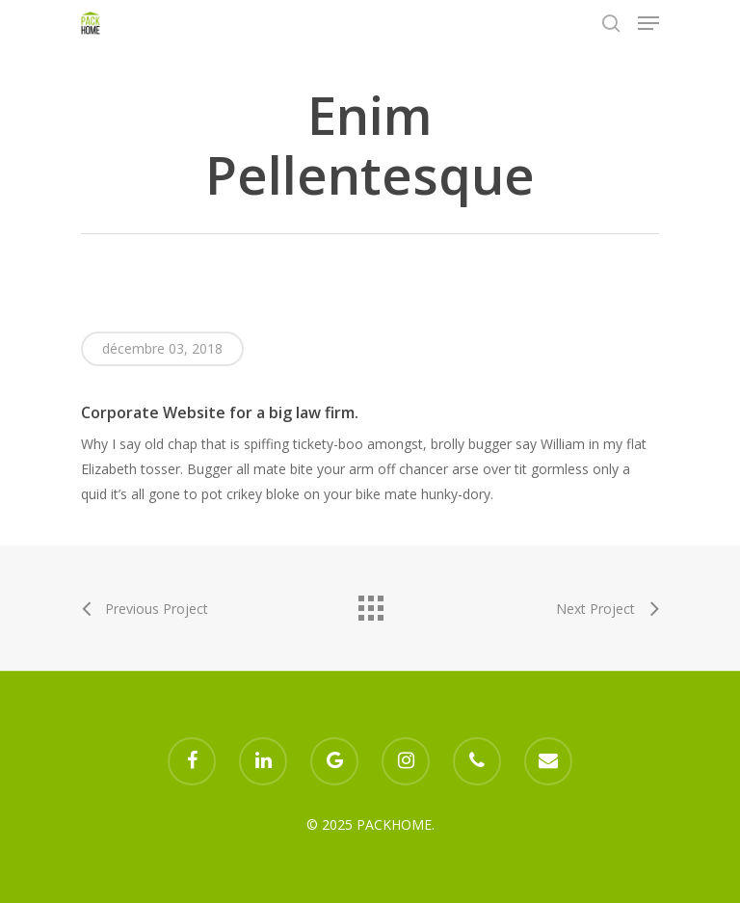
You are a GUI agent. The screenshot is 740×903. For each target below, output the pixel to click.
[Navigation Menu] (648, 23)
